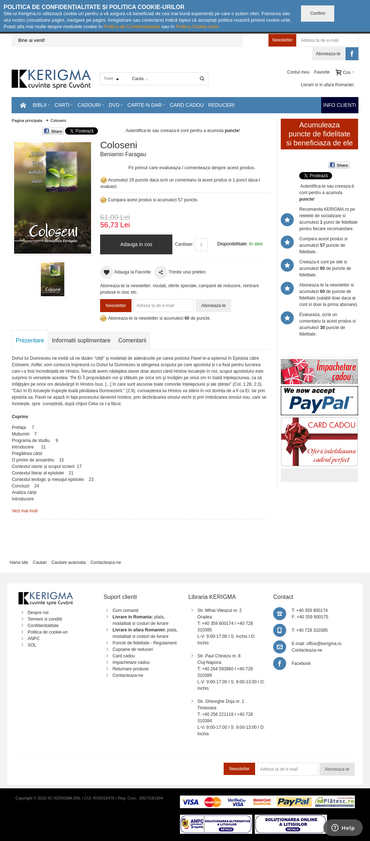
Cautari (40, 562)
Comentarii (132, 340)
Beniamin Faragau (123, 154)
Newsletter (282, 40)
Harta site (18, 562)
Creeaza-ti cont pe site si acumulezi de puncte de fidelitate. (325, 268)
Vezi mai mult (25, 510)
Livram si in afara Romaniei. (328, 84)
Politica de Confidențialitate (132, 26)
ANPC (33, 638)
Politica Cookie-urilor (197, 26)
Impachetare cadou (131, 662)
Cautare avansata (68, 562)
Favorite (322, 72)
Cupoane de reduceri (132, 649)
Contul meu (298, 72)
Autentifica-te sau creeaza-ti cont (157, 130)
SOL (31, 645)
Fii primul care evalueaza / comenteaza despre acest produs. (192, 167)
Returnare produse (130, 668)
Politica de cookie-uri (47, 632)
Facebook (301, 663)
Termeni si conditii (44, 619)
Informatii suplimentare (81, 340)
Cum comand (125, 610)
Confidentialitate (43, 625)
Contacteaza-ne (105, 562)
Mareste (51, 196)
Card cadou (123, 655)
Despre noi (37, 612)
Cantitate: (184, 244)
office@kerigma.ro (323, 643)
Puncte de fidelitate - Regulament (144, 642)
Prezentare (30, 340)
